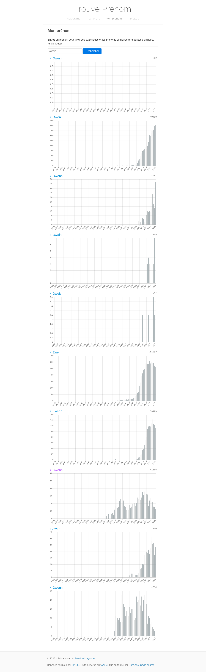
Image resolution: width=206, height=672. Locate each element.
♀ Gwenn (56, 470)
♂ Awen (54, 528)
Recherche (93, 18)
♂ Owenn (56, 176)
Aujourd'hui (74, 18)
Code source (147, 665)
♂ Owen (55, 117)
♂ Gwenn (56, 587)
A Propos (133, 18)
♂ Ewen (55, 352)
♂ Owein (55, 58)
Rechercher (92, 51)
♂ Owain (55, 234)
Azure (104, 665)
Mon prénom (114, 18)
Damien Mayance (85, 658)
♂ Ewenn (55, 411)
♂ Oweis (55, 293)
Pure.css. (134, 665)
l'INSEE (76, 665)
